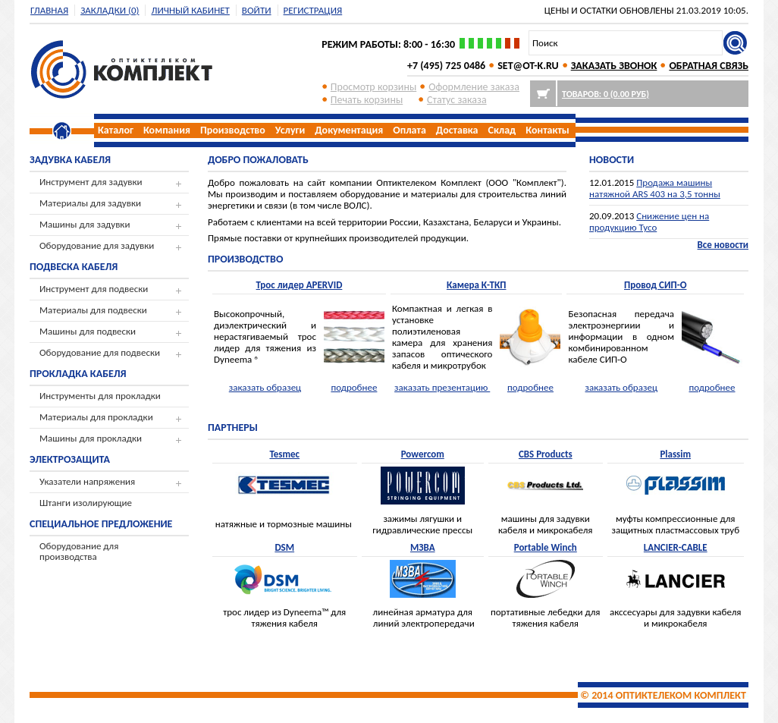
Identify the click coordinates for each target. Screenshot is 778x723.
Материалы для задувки (90, 203)
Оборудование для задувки (96, 245)
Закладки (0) (109, 10)
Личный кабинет (190, 10)
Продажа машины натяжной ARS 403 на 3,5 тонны (654, 188)
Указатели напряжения (87, 481)
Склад (502, 130)
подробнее (354, 387)
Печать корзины (367, 99)
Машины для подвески (87, 331)
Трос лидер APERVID (299, 285)
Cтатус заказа (457, 99)
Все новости (723, 244)
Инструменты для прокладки (100, 395)
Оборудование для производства (78, 551)
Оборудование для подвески (99, 352)
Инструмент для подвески (93, 288)
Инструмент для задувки (91, 181)
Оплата (409, 130)
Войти (256, 10)
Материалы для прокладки (96, 417)
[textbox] (626, 42)
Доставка (457, 130)
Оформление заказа (473, 86)
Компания (166, 130)
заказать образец (265, 387)
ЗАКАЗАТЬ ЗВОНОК (614, 65)
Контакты (547, 130)
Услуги (290, 130)
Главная (49, 10)
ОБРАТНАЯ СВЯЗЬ (708, 65)
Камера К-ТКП (477, 285)
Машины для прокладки (90, 438)
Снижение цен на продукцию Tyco (649, 221)
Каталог (115, 130)
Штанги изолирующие (85, 502)
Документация (349, 130)
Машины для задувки (84, 224)
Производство (232, 130)
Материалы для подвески (93, 310)
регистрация (313, 10)
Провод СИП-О (655, 285)
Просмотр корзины (373, 86)
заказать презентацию (442, 387)
